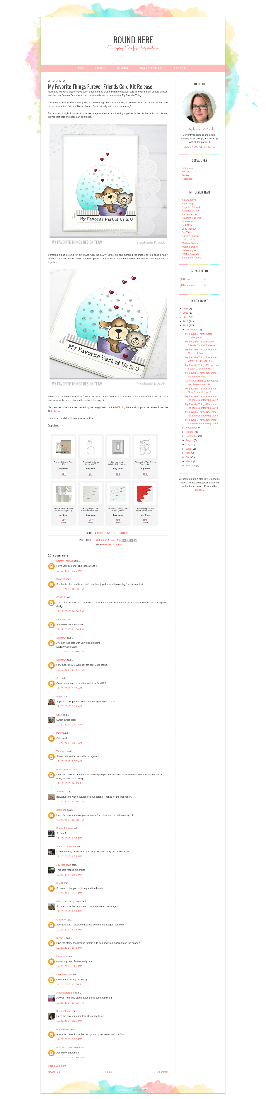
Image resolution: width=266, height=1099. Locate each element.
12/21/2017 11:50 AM (70, 984)
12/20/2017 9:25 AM (69, 743)
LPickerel (61, 919)
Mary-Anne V (63, 1029)
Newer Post (54, 1072)
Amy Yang (187, 203)
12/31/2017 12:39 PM (70, 1057)
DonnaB (60, 579)
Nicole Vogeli (189, 250)
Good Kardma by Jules (68, 901)
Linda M (60, 619)
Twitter (185, 175)
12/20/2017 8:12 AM (69, 688)
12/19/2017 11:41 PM (70, 669)
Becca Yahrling (64, 769)
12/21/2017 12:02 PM (70, 1002)
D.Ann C (60, 938)
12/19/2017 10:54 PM (70, 611)
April (188, 457)
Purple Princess (64, 828)
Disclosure (180, 68)
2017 (185, 325)
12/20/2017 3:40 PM (69, 893)
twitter (111, 533)
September (192, 436)
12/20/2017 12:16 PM (70, 801)
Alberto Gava (189, 200)
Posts (185, 279)
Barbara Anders (190, 214)
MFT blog (120, 407)
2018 (185, 321)
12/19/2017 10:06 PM (70, 589)
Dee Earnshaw (64, 974)
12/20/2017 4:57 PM (69, 911)
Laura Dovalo (189, 239)
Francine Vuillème (191, 217)
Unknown (61, 637)
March (189, 461)
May (188, 452)
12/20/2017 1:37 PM (69, 838)
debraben (61, 810)
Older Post (162, 1072)
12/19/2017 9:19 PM (69, 570)
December (191, 329)
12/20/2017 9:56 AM (69, 761)
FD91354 (61, 597)
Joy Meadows (63, 864)
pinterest (124, 533)
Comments (188, 285)
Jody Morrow (189, 228)
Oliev (59, 714)
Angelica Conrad (191, 207)
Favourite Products (151, 68)
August (189, 440)
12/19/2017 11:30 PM (70, 651)
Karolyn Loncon (190, 236)
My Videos (122, 68)
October (190, 432)
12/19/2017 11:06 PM (70, 629)
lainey (59, 733)
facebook (98, 533)
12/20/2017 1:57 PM (69, 856)
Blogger (199, 489)
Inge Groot (187, 221)
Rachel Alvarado (191, 254)
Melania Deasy (190, 246)
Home (80, 68)
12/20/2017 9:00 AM (69, 724)
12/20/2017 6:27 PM (69, 966)
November (191, 427)
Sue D (59, 883)
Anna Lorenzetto (191, 210)
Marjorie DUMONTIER (68, 1047)
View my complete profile (199, 147)
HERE (55, 410)
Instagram (187, 168)
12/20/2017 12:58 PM (70, 820)
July (188, 444)
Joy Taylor (187, 232)
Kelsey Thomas (64, 560)
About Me (100, 68)
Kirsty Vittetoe (63, 1011)
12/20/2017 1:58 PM (69, 874)
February (190, 465)
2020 (185, 312)
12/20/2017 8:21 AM (69, 706)
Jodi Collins (188, 225)
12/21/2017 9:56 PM (69, 1039)
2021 (185, 308)
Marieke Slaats (190, 243)
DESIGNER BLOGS (141, 1090)
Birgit (59, 696)
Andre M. (61, 791)
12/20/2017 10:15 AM (70, 783)
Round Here (133, 39)
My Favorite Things (111, 544)
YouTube (186, 171)
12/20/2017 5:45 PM (69, 947)
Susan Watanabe (65, 846)
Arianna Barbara (65, 992)
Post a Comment (57, 1065)
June (188, 448)
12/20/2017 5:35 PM (69, 929)
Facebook (187, 178)
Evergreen (61, 956)
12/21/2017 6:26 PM (69, 1020)
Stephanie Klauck (199, 130)
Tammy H (61, 751)
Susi (58, 678)
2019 (185, 317)
